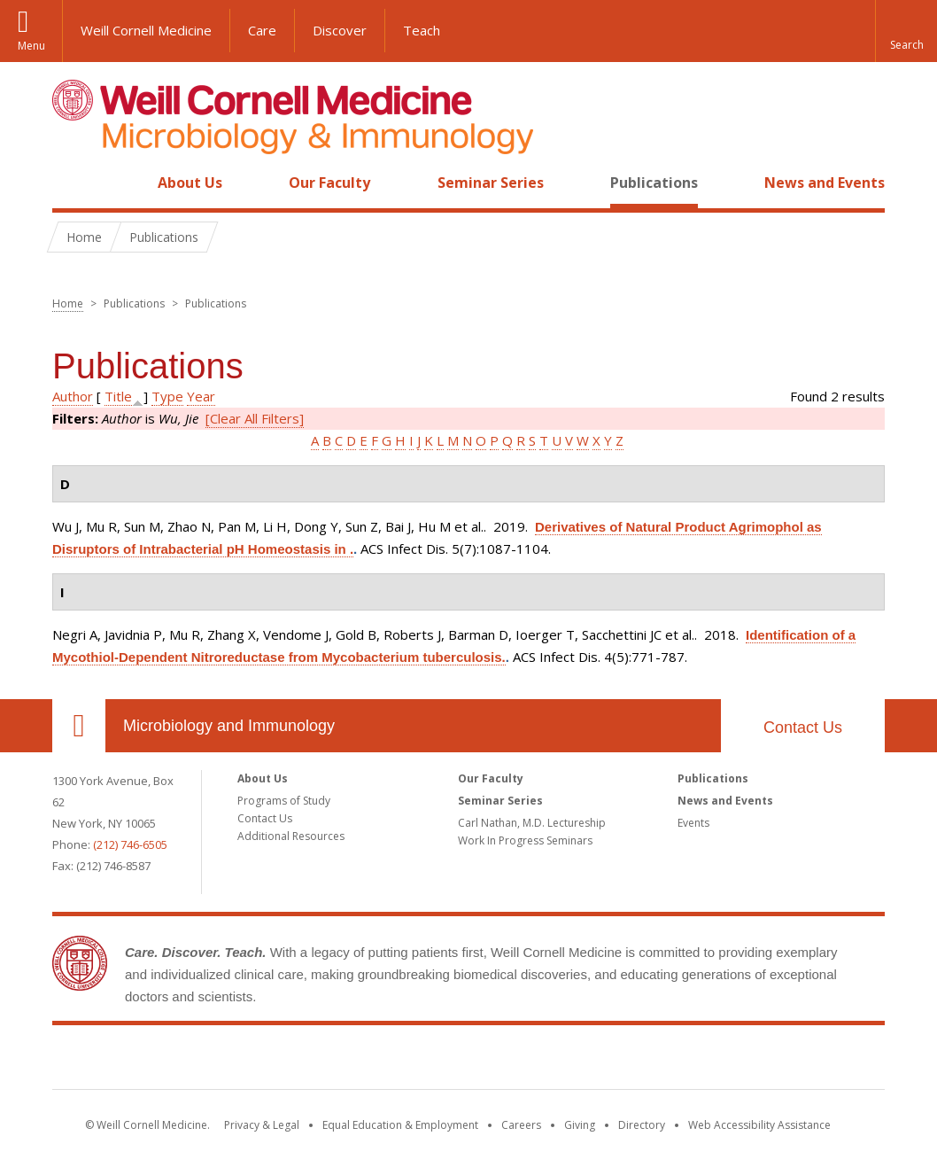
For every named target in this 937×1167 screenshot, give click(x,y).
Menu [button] (31, 45)
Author (72, 396)
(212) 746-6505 (130, 844)
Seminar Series (491, 182)
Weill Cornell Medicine (146, 30)
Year (201, 396)
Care (262, 30)
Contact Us (802, 727)
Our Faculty (329, 182)
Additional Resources (291, 836)
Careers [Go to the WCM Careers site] (521, 1124)
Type (167, 396)
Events (693, 822)
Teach (421, 30)
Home (71, 182)
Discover (340, 30)
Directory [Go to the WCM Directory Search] (641, 1124)
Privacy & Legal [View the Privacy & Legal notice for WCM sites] (261, 1124)
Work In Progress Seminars (525, 840)
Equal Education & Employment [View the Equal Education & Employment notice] (400, 1124)
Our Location (78, 725)
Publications (654, 182)
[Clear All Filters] (254, 418)
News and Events (824, 182)
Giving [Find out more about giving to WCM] (579, 1124)
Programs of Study (283, 800)
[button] (906, 31)
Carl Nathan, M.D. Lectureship (532, 822)
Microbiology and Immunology (229, 726)
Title (118, 396)
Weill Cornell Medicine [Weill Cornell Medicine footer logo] (468, 1060)
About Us (190, 182)
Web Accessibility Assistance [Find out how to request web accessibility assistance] (759, 1124)
